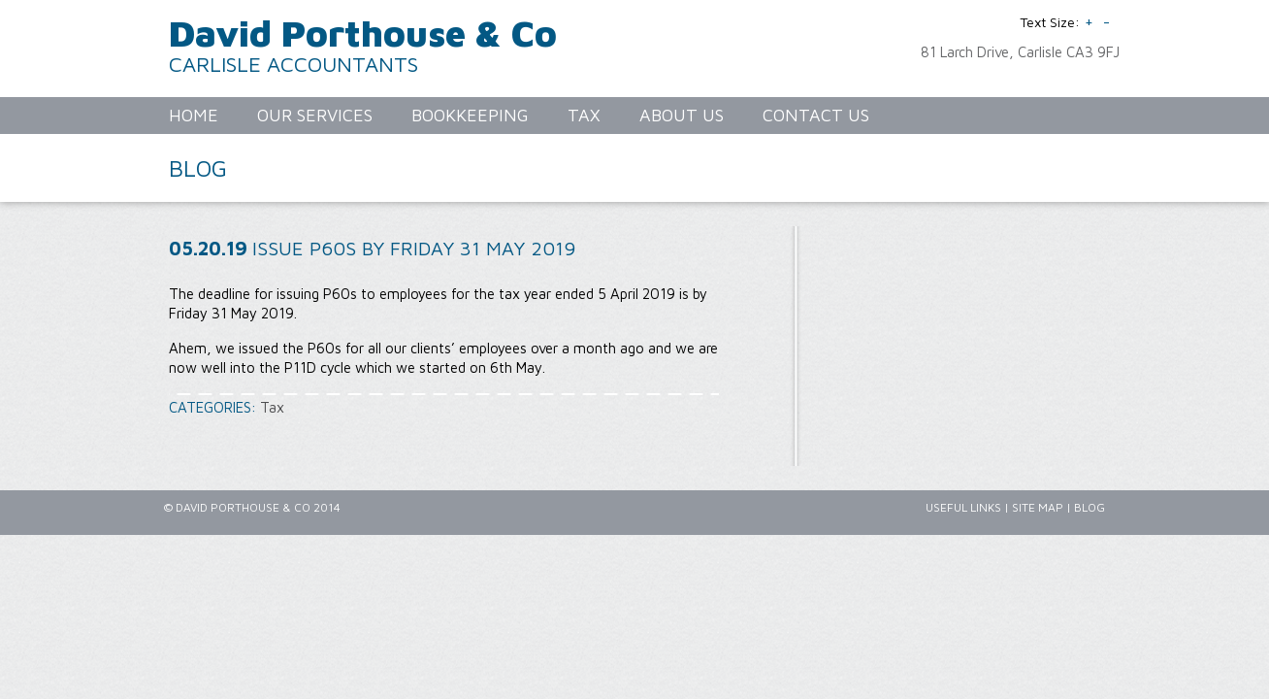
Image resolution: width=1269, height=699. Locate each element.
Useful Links (963, 507)
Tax (272, 407)
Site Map (1037, 507)
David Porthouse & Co (363, 32)
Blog (1089, 507)
